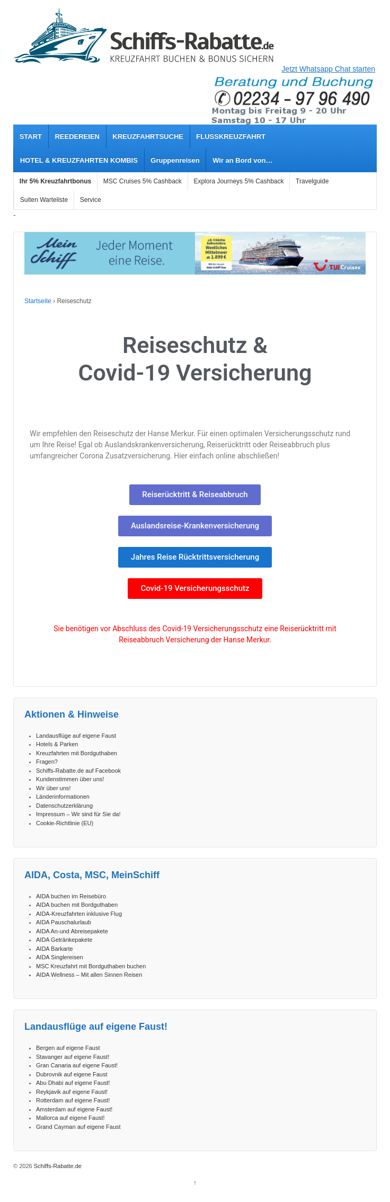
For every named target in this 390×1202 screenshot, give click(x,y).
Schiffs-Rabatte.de (57, 1166)
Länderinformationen (63, 796)
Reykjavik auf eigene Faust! (72, 1092)
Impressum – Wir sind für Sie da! (78, 814)
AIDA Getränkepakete (64, 939)
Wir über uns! (53, 788)
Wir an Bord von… (242, 160)
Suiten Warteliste (44, 200)
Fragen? (47, 761)
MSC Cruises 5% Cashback (142, 181)
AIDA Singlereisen (59, 957)
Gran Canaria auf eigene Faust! (77, 1065)
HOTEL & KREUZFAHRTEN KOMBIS (79, 160)
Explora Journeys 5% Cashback (238, 181)
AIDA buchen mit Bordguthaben (77, 905)
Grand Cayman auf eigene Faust (78, 1127)
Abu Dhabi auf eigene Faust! (73, 1083)
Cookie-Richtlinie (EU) (64, 823)
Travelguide (312, 181)
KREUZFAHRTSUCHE (147, 136)
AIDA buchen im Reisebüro (71, 896)
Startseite (37, 301)
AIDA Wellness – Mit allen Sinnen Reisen (89, 974)
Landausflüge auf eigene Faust (76, 735)
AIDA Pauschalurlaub (63, 922)
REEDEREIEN (77, 136)
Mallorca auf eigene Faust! (70, 1118)
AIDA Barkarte (54, 948)
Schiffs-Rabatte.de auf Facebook (78, 770)
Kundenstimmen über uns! (70, 779)
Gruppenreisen (174, 160)
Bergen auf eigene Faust (68, 1048)
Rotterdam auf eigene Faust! (73, 1100)
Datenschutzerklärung (64, 805)
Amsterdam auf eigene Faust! (74, 1109)
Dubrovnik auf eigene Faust (72, 1074)
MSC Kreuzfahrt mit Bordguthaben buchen (91, 966)
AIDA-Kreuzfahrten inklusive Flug (79, 914)
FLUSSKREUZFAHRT (230, 136)
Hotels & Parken (57, 744)
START (31, 136)
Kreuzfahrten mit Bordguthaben (76, 753)
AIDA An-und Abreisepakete (72, 931)
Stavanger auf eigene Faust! (72, 1057)
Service (90, 200)
